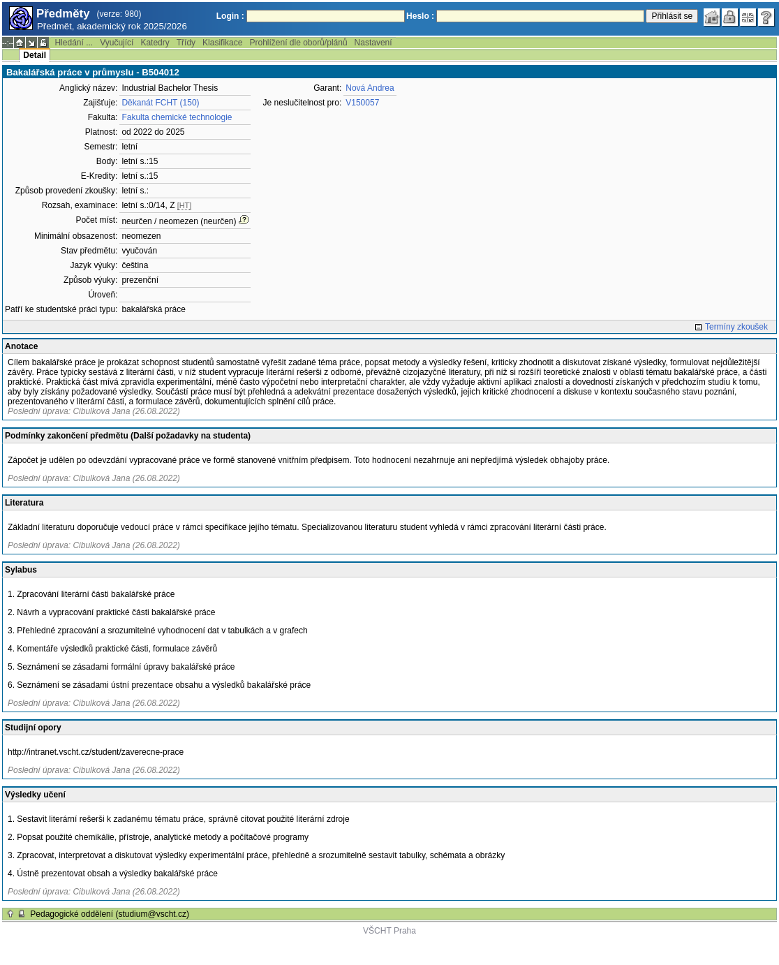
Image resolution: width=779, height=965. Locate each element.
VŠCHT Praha (389, 931)
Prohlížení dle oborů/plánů (298, 42)
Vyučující (116, 42)
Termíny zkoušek (736, 327)
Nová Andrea (370, 88)
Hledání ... (73, 42)
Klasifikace (222, 42)
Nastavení (373, 42)
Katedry (154, 42)
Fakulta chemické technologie (176, 117)
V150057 (362, 103)
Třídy (186, 42)
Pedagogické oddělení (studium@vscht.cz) (109, 914)
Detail (34, 55)
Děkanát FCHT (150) (160, 103)
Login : (230, 16)
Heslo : (420, 16)
